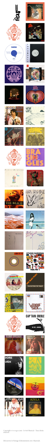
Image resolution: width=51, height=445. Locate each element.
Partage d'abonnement (21, 441)
